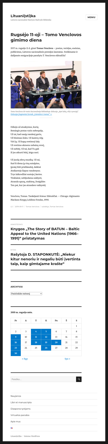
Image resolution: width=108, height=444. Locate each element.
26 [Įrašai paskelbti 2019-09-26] (46, 348)
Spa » (67, 358)
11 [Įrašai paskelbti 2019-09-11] (36, 337)
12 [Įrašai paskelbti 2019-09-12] (46, 337)
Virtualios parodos (20, 415)
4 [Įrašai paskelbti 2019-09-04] (36, 331)
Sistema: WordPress (32, 436)
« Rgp (25, 358)
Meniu (92, 17)
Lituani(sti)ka (23, 16)
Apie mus (15, 421)
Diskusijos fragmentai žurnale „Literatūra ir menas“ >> (31, 114)
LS (12, 206)
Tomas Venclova (32, 206)
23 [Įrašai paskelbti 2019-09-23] (16, 348)
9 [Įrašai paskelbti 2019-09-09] (15, 337)
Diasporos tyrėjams (20, 409)
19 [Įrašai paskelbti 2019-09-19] (46, 342)
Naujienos (16, 396)
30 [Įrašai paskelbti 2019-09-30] (16, 353)
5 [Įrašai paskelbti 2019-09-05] (46, 331)
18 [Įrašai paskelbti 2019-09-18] (36, 342)
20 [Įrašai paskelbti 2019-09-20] (56, 342)
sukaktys (45, 206)
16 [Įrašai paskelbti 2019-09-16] (16, 342)
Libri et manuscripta (21, 402)
